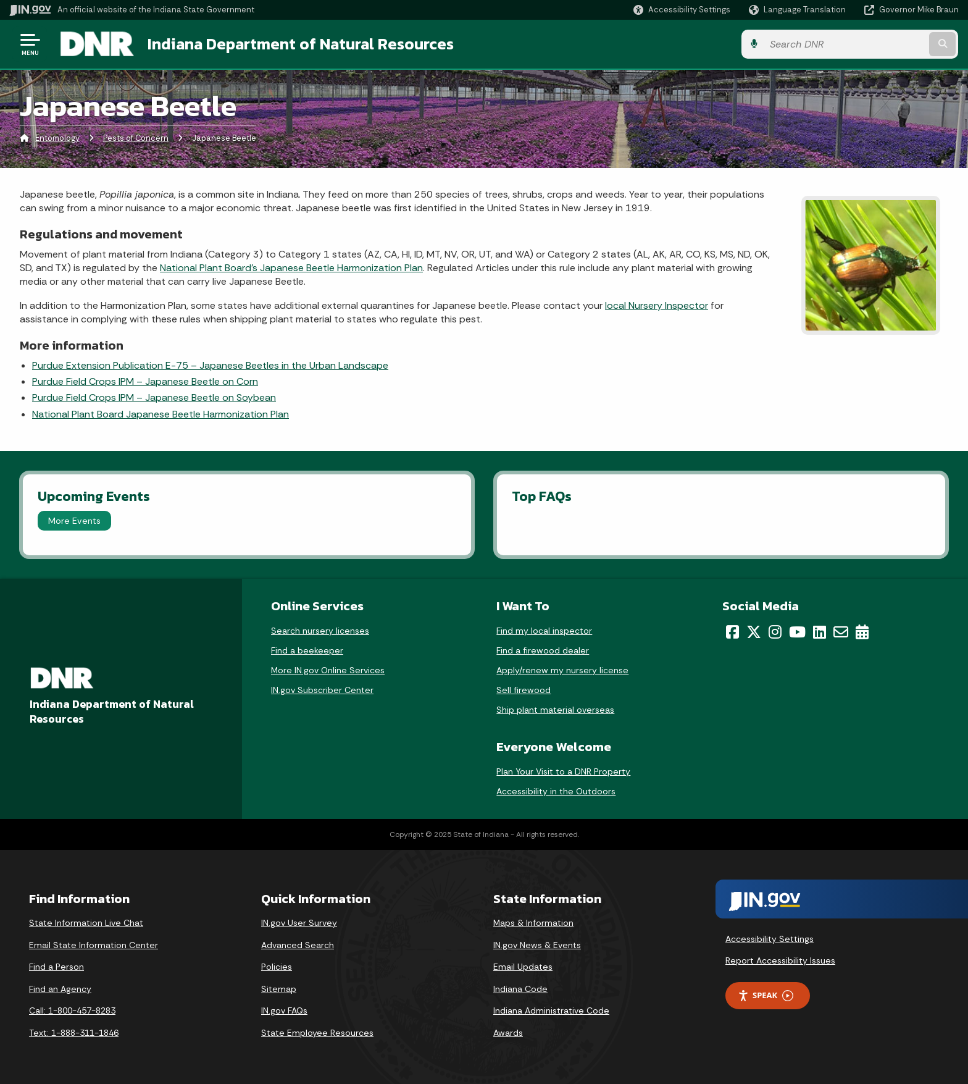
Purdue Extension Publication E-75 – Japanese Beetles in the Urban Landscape (210, 365)
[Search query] (848, 44)
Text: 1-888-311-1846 (74, 1032)
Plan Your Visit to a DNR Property (563, 771)
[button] (681, 9)
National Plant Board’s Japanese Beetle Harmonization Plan (291, 267)
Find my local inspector (544, 630)
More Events (74, 520)
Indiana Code (520, 988)
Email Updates (523, 966)
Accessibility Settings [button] (769, 938)
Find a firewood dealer (542, 650)
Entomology (57, 138)
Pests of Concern (136, 138)
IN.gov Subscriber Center (322, 689)
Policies (276, 966)
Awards (508, 1032)
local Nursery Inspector (656, 305)
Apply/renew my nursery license (562, 670)
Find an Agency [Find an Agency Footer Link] (60, 988)
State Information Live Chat (86, 922)
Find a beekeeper (307, 650)
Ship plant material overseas (555, 709)
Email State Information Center (93, 945)
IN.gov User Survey (299, 922)
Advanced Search (297, 945)
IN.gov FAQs (284, 1011)
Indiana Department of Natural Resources (300, 44)
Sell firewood (523, 689)
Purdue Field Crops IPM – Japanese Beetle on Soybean (154, 398)
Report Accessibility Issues (780, 961)
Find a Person (56, 966)
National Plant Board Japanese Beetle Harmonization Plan (160, 414)
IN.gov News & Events (537, 945)
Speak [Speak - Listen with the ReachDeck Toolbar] (765, 995)
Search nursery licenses (320, 630)
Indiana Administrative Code (551, 1011)
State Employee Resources (317, 1032)
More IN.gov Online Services (328, 670)
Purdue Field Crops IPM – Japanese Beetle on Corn (145, 381)
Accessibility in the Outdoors (555, 791)
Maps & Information (533, 922)
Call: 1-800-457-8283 (72, 1011)
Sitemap (278, 988)
